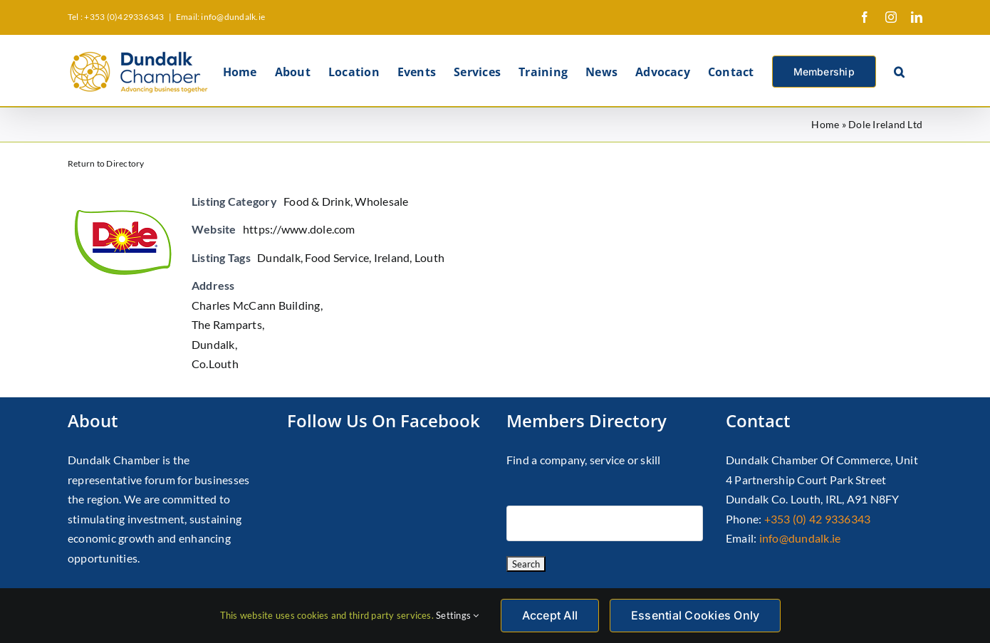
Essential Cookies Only (695, 615)
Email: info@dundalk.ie (220, 16)
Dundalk (279, 257)
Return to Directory (106, 163)
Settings (457, 615)
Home (825, 124)
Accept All (550, 615)
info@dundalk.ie (800, 538)
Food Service (337, 257)
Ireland (392, 257)
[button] (899, 70)
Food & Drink (316, 201)
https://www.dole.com (299, 229)
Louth (429, 257)
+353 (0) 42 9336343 (817, 519)
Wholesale (381, 201)
